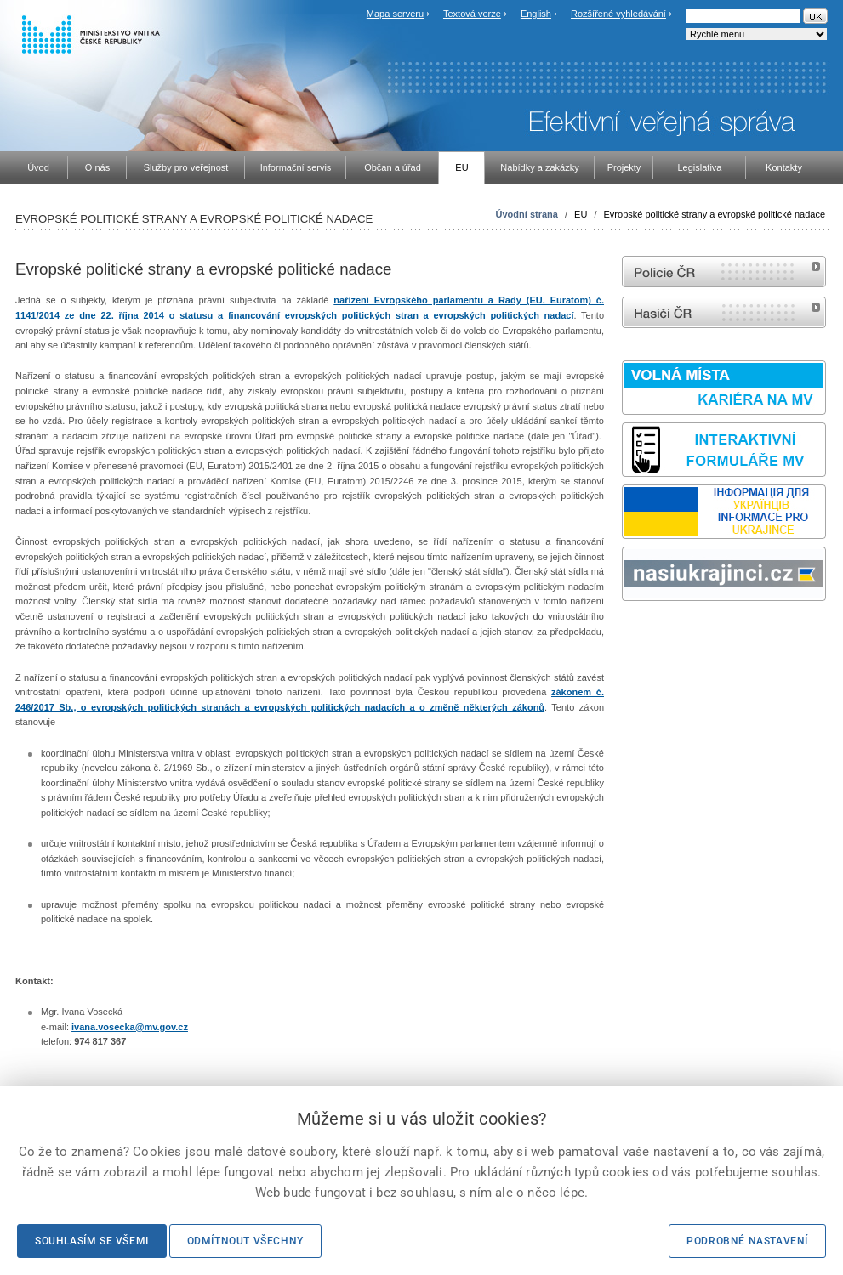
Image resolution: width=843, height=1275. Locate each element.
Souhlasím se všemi (92, 1241)
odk (630, 632)
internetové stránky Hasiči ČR (724, 312)
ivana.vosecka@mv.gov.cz (129, 1027)
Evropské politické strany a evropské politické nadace (714, 214)
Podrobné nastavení (747, 1241)
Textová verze (472, 13)
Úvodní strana (527, 214)
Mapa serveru (395, 13)
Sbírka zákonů (624, 632)
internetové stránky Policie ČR (724, 271)
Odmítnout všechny (245, 1241)
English (536, 13)
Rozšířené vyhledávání (618, 13)
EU (580, 214)
